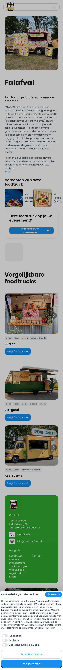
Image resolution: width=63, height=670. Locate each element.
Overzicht (53, 594)
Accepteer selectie (31, 654)
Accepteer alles (31, 663)
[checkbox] (11, 636)
